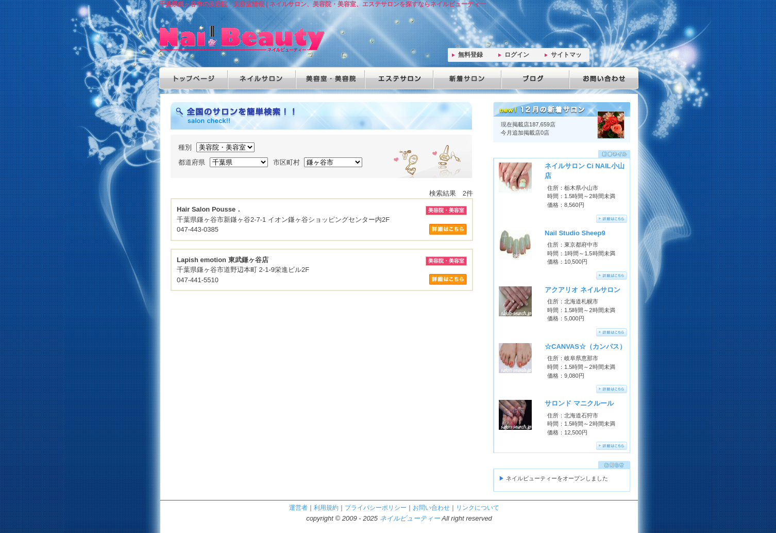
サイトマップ (566, 56)
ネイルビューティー (410, 518)
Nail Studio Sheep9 (575, 233)
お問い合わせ (601, 78)
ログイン (516, 54)
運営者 (298, 507)
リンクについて (477, 507)
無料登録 (470, 54)
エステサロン (397, 78)
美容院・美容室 (329, 78)
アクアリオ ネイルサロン (582, 290)
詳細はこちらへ (611, 219)
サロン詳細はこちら (448, 229)
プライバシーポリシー (376, 507)
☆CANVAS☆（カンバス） (585, 346)
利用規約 (326, 507)
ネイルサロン (261, 78)
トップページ (193, 78)
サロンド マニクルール (579, 403)
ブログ (533, 78)
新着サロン (465, 78)
